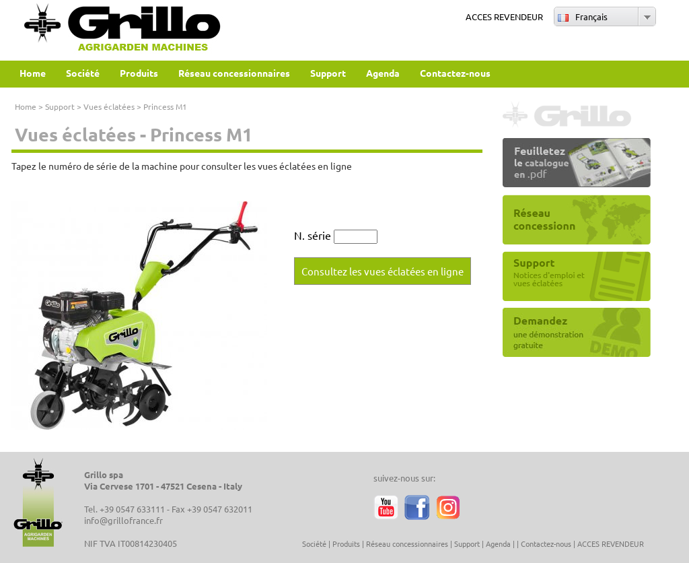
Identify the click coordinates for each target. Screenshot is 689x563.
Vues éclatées (109, 106)
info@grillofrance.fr (123, 520)
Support (60, 106)
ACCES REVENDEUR (504, 16)
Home (25, 106)
